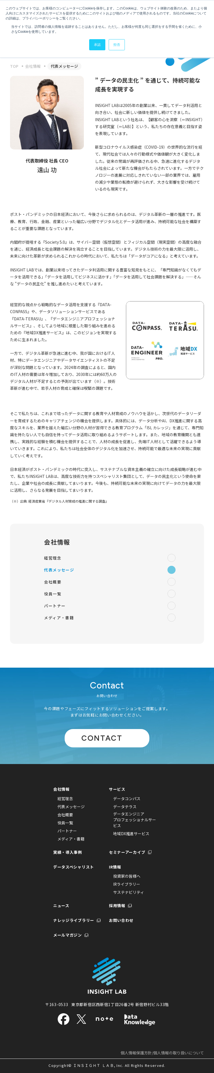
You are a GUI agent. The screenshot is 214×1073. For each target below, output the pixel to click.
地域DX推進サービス (131, 833)
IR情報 (115, 866)
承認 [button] (97, 45)
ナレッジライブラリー (73, 920)
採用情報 (117, 905)
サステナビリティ (128, 892)
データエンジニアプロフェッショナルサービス (134, 819)
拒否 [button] (116, 45)
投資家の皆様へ (126, 876)
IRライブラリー (126, 884)
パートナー (110, 606)
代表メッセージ (110, 570)
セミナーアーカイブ (127, 852)
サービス (117, 789)
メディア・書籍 (110, 618)
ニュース (61, 905)
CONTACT (102, 737)
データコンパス (126, 798)
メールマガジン (67, 935)
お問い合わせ (121, 920)
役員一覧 (110, 594)
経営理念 (110, 558)
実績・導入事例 (67, 852)
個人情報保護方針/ (162, 1052)
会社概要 (110, 582)
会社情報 (57, 541)
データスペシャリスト (73, 866)
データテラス (125, 806)
